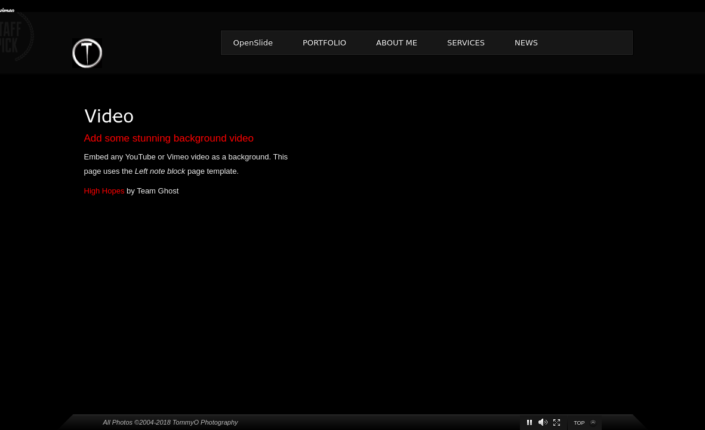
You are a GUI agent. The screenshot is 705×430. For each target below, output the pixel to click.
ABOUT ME (396, 42)
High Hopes (104, 190)
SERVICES (466, 42)
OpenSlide (253, 42)
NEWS (526, 42)
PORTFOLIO (324, 42)
